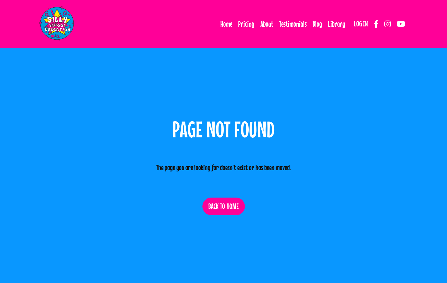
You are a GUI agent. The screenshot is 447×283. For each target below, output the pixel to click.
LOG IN (361, 23)
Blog (317, 24)
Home (226, 24)
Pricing (246, 24)
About (266, 24)
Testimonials (293, 24)
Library (336, 24)
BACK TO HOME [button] (223, 206)
